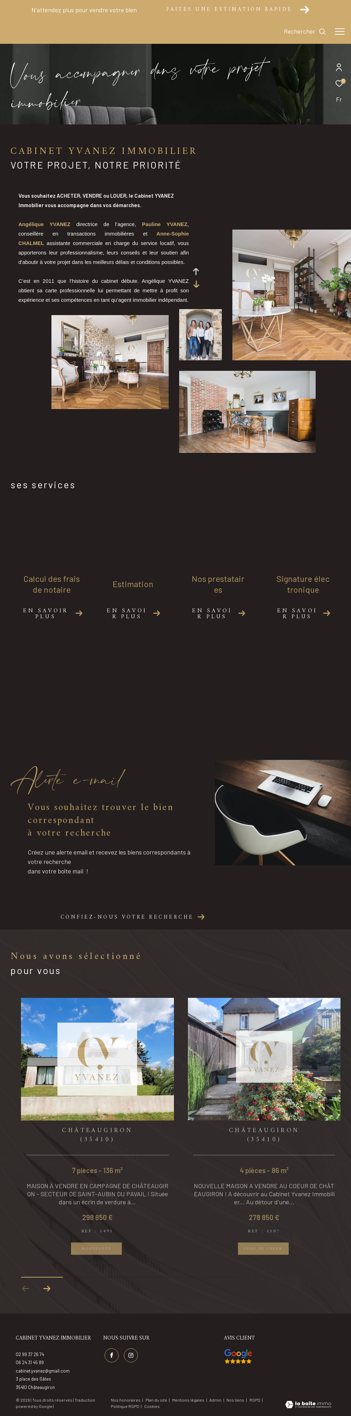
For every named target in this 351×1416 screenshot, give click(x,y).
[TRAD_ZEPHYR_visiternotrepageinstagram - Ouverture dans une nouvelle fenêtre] (131, 1355)
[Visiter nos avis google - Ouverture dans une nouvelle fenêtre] (238, 1356)
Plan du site (157, 1399)
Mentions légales (188, 1399)
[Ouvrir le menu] (340, 31)
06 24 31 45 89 (30, 1362)
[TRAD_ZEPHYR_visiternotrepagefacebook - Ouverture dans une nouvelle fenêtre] (112, 1355)
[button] (46, 1288)
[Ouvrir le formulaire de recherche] (305, 31)
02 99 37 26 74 (30, 1354)
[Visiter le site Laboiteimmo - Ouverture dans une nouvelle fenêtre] (308, 1405)
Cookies (152, 1406)
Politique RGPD (125, 1406)
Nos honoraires (126, 1399)
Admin (215, 1399)
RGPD (255, 1399)
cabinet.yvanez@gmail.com (43, 1371)
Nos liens (235, 1399)
